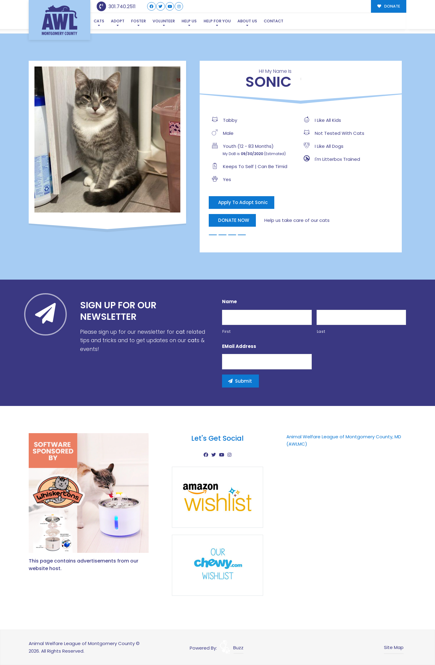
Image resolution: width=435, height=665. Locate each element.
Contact (273, 21)
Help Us (189, 21)
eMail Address (239, 346)
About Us (247, 21)
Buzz (238, 647)
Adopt (117, 21)
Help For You (217, 21)
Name (229, 302)
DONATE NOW (233, 220)
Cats (99, 21)
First (226, 331)
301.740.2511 (116, 6)
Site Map (394, 647)
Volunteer (164, 21)
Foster (138, 21)
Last (321, 331)
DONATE (388, 6)
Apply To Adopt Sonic (243, 202)
